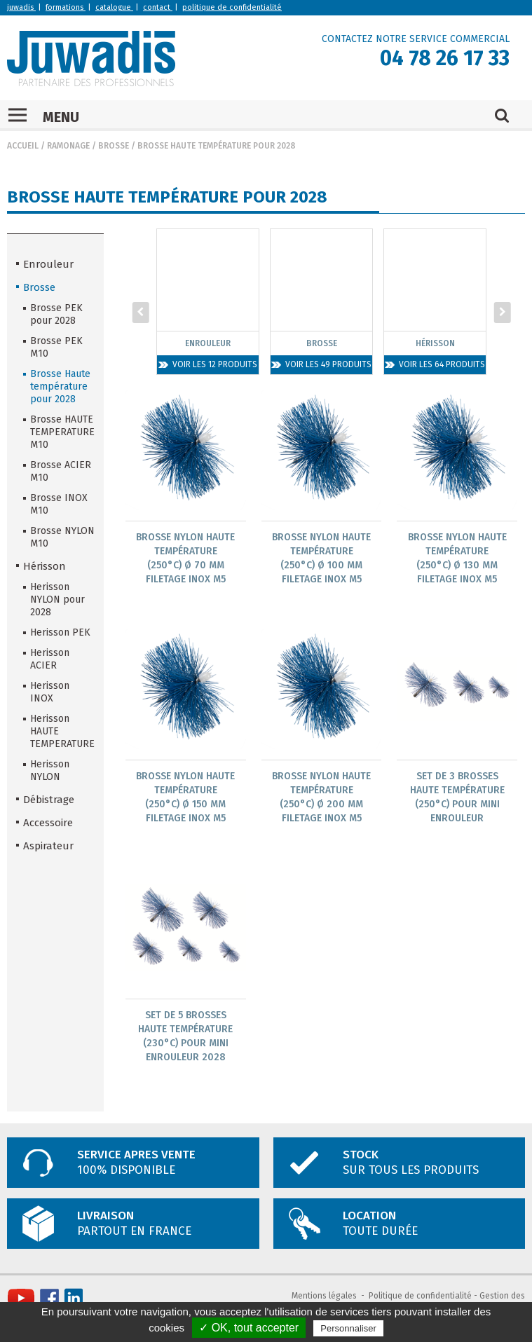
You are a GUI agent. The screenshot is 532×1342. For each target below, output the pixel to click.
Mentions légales (324, 1296)
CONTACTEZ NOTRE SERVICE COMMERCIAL (416, 39)
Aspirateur (48, 846)
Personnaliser (348, 1328)
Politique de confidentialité (420, 1296)
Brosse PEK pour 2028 (56, 314)
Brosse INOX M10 (59, 504)
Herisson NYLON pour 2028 (57, 599)
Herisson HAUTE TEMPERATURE (62, 731)
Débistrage (48, 799)
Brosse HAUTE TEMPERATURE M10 (62, 432)
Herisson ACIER (49, 659)
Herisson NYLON (49, 770)
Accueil (23, 146)
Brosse (113, 146)
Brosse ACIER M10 (60, 471)
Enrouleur (48, 264)
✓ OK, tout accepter (249, 1328)
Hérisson (44, 566)
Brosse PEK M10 (56, 347)
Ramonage (68, 146)
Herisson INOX (49, 692)
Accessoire (48, 822)
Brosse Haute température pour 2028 (216, 146)
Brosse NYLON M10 (62, 537)
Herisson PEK (60, 632)
